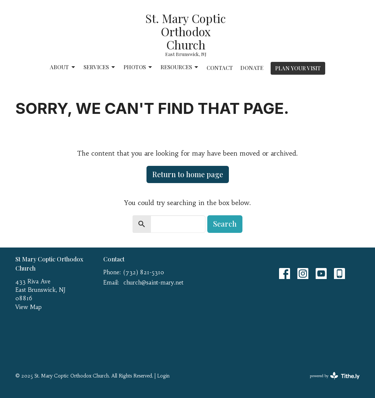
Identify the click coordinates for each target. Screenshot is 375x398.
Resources (179, 67)
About (63, 67)
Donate (251, 67)
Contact (220, 67)
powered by (335, 376)
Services (99, 67)
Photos (138, 67)
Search (225, 223)
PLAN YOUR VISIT (298, 68)
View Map (28, 307)
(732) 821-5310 (143, 272)
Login (163, 376)
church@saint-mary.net (153, 282)
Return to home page (187, 174)
